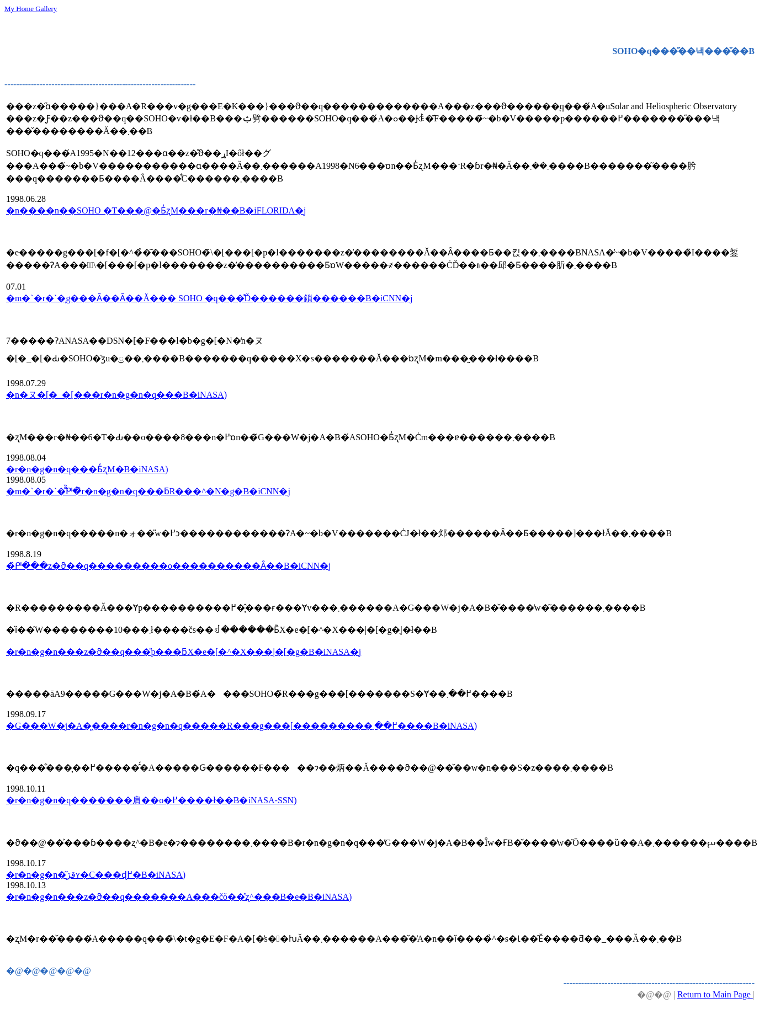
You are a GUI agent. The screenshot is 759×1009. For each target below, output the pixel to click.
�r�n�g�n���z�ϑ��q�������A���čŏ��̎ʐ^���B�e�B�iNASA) (179, 896)
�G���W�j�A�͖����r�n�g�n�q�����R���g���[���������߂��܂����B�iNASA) (241, 725)
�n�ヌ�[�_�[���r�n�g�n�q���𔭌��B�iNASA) (116, 394)
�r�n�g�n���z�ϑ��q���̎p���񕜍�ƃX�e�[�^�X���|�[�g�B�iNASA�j (183, 651)
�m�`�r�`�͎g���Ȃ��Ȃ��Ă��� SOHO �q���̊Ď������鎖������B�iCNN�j (209, 298)
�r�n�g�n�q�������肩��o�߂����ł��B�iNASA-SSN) (151, 800)
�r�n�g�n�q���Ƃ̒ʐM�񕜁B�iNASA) (87, 469)
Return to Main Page (715, 994)
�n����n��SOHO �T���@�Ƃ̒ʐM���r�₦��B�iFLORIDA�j (156, 210)
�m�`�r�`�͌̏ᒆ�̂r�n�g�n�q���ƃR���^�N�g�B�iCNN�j (148, 491)
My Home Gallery (30, 8)
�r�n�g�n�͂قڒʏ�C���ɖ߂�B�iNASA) (95, 874)
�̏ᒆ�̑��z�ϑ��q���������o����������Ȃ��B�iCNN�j (168, 565)
